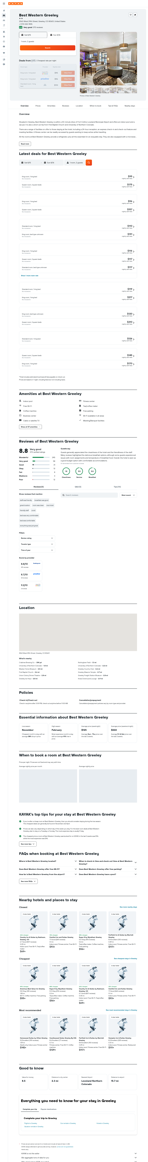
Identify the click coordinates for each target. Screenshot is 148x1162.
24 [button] (42, 78)
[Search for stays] (4, 15)
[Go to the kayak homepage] (15, 3)
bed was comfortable (27, 514)
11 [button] (48, 67)
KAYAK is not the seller (79, 1147)
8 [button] (70, 62)
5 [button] (53, 62)
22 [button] (70, 73)
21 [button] (65, 73)
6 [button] (59, 62)
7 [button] (64, 62)
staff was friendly (26, 494)
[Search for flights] (4, 10)
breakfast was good (41, 494)
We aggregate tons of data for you (79, 1151)
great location (25, 499)
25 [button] (48, 78)
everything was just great (29, 519)
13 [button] (59, 67)
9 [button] (36, 67)
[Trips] (4, 53)
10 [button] (42, 67)
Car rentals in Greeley (68, 1117)
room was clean (38, 499)
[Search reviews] (91, 489)
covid (33, 504)
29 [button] (70, 78)
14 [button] (65, 67)
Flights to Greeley (30, 1117)
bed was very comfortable (29, 509)
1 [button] (70, 56)
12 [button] (53, 67)
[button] (3, 3)
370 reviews (38, 27)
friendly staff (24, 504)
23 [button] (37, 78)
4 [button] (48, 62)
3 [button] (42, 62)
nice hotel (50, 499)
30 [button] (37, 84)
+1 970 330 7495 (25, 24)
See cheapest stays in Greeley (125, 952)
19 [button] (53, 73)
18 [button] (48, 73)
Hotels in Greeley (103, 1117)
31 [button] (42, 84)
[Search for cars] (4, 20)
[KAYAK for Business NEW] (4, 46)
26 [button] (53, 78)
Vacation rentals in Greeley (33, 1120)
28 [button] (65, 78)
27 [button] (59, 78)
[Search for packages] (4, 25)
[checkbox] (30, 559)
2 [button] (36, 62)
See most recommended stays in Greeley (121, 1004)
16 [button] (37, 73)
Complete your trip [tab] (30, 1103)
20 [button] (59, 73)
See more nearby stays (128, 901)
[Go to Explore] (4, 36)
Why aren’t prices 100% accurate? (79, 1155)
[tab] (38, 480)
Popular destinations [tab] (48, 1103)
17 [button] (42, 73)
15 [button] (70, 67)
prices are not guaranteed (65, 1140)
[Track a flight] (4, 41)
